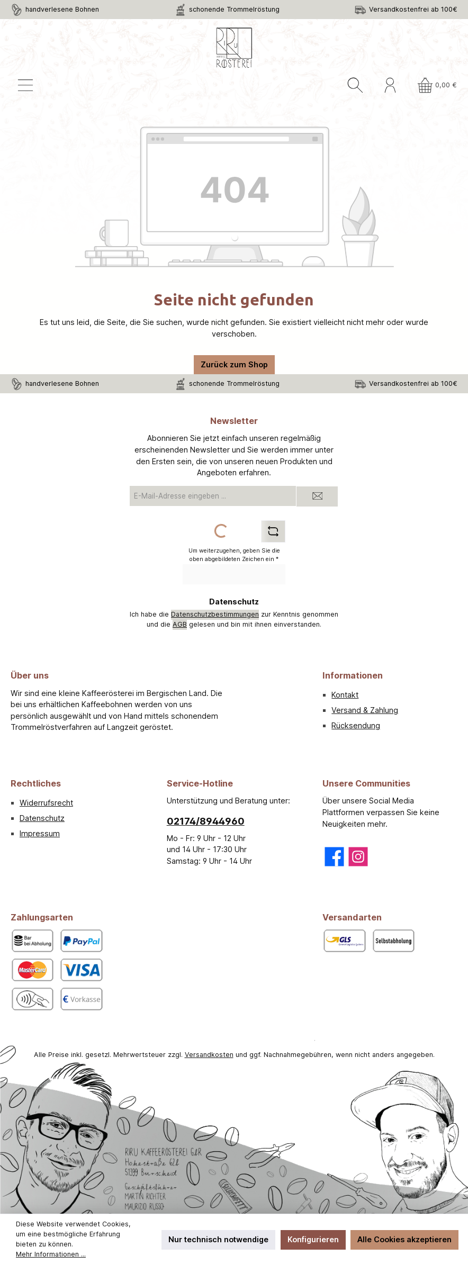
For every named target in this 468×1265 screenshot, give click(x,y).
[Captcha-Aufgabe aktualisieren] (273, 531)
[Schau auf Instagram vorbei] (358, 857)
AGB (180, 624)
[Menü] (25, 85)
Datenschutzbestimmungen (215, 614)
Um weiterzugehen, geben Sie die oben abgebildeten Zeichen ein (234, 555)
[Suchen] (355, 85)
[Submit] (317, 496)
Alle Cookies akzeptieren (404, 1239)
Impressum (40, 833)
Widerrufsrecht (46, 802)
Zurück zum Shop (234, 364)
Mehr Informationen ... (51, 1254)
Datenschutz (42, 818)
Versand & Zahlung (364, 710)
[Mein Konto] (390, 85)
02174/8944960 (206, 821)
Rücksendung (355, 725)
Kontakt (344, 694)
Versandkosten (209, 1055)
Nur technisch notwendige (218, 1239)
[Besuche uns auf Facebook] (334, 857)
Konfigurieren (313, 1239)
